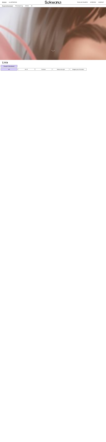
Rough (4, 2)
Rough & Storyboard (7, 6)
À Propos (93, 2)
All (9, 69)
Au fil (26, 69)
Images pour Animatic (78, 69)
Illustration (13, 2)
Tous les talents (82, 2)
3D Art (27, 6)
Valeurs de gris (61, 69)
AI (31, 6)
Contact (101, 2)
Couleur (43, 69)
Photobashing (19, 6)
